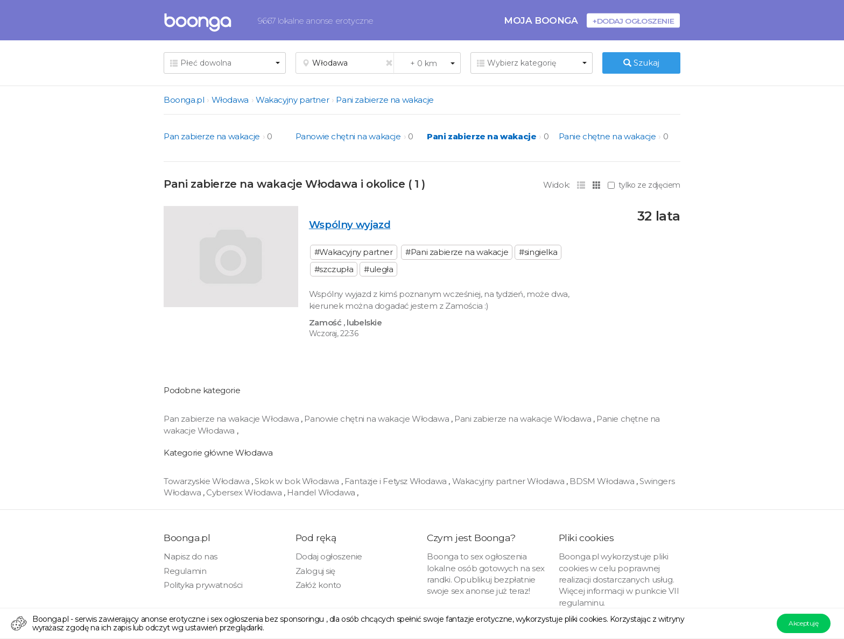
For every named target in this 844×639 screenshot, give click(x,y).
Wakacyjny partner (292, 100)
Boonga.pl (184, 100)
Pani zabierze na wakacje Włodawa (523, 419)
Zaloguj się (316, 571)
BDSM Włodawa (602, 481)
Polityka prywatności (203, 585)
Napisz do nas (190, 556)
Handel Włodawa (322, 492)
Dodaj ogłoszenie (329, 556)
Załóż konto (319, 585)
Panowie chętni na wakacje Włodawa (377, 419)
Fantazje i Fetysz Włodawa (396, 481)
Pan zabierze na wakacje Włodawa (232, 419)
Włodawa (230, 100)
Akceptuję (803, 623)
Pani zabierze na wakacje (384, 100)
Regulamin (185, 571)
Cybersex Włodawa (245, 492)
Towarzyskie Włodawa (207, 481)
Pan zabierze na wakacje (212, 136)
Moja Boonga (541, 20)
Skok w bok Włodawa (298, 481)
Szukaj (641, 63)
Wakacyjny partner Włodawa (509, 481)
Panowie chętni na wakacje (348, 136)
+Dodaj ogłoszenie (633, 20)
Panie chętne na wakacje (607, 136)
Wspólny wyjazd (349, 224)
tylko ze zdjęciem (644, 185)
